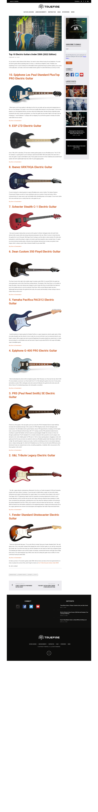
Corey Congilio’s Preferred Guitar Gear (24, 586)
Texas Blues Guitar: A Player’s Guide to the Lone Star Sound (74, 605)
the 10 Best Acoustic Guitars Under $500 (48, 563)
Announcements (41, 12)
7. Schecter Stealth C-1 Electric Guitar (33, 206)
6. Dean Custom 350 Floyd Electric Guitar (34, 251)
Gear (59, 12)
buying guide (13, 574)
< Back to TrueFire (14, 1)
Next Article (51, 583)
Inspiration (52, 12)
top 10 (35, 574)
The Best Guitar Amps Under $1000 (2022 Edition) (46, 586)
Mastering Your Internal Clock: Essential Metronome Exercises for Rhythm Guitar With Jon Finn (76, 132)
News (73, 12)
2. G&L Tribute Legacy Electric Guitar (32, 455)
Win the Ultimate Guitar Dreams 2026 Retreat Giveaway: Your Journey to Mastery (76, 103)
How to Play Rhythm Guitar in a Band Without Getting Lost (73, 619)
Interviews (65, 12)
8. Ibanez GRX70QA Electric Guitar (30, 167)
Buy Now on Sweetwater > (15, 120)
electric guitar (22, 574)
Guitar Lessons (29, 12)
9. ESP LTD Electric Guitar (25, 125)
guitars (30, 574)
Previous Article (20, 583)
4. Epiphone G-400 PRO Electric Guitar (33, 350)
